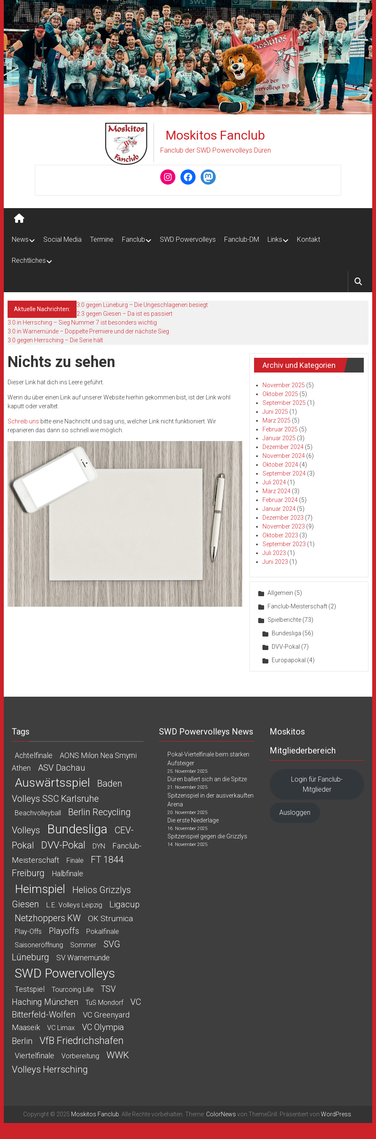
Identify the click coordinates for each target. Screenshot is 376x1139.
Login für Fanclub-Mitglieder (317, 784)
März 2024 (276, 491)
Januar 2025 (279, 438)
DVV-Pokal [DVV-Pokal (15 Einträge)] (63, 845)
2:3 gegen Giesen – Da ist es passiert (124, 313)
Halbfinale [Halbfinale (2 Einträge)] (67, 873)
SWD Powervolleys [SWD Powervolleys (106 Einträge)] (65, 973)
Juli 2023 (274, 553)
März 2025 (276, 420)
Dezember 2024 (283, 447)
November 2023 (283, 526)
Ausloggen (294, 813)
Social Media (62, 239)
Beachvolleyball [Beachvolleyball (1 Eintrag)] (38, 813)
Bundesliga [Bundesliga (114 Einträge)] (77, 829)
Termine (102, 239)
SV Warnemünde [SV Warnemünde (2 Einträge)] (83, 958)
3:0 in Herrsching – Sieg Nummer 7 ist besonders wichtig (82, 322)
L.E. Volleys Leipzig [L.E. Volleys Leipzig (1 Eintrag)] (74, 905)
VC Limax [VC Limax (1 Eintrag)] (61, 1028)
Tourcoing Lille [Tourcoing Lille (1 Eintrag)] (73, 990)
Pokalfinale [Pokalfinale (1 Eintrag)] (102, 932)
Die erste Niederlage (193, 820)
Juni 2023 (275, 561)
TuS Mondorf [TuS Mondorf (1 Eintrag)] (104, 1003)
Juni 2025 (275, 411)
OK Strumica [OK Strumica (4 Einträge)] (110, 918)
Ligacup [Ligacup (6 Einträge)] (124, 904)
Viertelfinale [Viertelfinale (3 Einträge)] (34, 1055)
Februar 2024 (280, 500)
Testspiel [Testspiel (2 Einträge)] (30, 989)
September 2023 (284, 544)
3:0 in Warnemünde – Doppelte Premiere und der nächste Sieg (88, 331)
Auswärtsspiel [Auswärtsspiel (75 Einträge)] (52, 783)
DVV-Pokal (286, 646)
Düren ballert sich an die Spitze (207, 779)
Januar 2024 (279, 508)
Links (274, 239)
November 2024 (283, 455)
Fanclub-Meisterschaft (297, 606)
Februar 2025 (280, 429)
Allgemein (280, 592)
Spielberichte (284, 619)
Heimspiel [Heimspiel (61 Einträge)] (40, 889)
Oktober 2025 (280, 394)
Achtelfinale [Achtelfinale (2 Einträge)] (34, 755)
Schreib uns (23, 421)
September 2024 (284, 473)
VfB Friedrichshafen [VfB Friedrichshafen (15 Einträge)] (82, 1041)
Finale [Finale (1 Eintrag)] (75, 860)
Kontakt (308, 239)
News (20, 239)
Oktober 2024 (280, 464)
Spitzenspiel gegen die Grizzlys (207, 836)
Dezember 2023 (283, 517)
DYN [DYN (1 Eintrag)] (99, 846)
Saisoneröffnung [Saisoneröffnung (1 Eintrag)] (39, 945)
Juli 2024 (274, 482)
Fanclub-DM (241, 239)
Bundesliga (286, 633)
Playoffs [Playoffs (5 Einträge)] (64, 931)
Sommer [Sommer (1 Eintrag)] (83, 945)
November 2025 (283, 385)
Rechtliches (29, 260)
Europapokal (289, 660)
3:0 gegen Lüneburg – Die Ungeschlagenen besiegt (142, 304)
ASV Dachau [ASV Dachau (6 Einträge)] (61, 768)
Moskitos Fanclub (215, 135)
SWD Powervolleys (188, 239)
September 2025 (284, 402)
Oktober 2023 (280, 535)
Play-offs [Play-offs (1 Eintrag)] (28, 932)
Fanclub (133, 239)
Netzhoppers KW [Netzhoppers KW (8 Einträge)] (48, 918)
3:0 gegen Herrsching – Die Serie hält (55, 340)
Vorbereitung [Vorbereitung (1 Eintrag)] (80, 1056)
